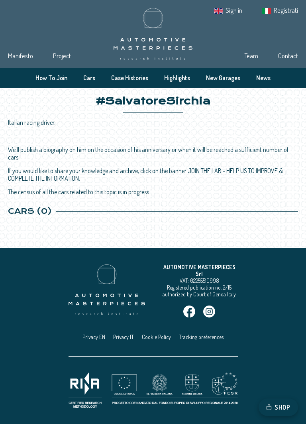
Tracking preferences (201, 336)
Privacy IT (123, 336)
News (263, 78)
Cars (89, 78)
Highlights (177, 78)
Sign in (234, 10)
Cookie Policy (156, 336)
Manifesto (20, 55)
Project (62, 55)
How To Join (51, 78)
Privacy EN (93, 336)
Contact (288, 55)
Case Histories (129, 78)
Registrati (286, 10)
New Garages (223, 78)
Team (251, 55)
